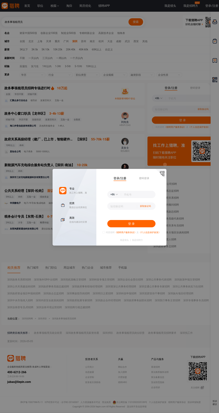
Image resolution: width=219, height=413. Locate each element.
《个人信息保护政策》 (150, 232)
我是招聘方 (137, 240)
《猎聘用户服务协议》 (126, 232)
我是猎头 (124, 240)
